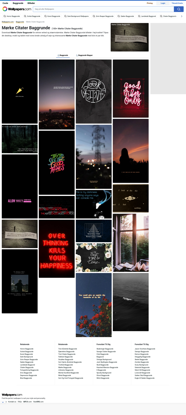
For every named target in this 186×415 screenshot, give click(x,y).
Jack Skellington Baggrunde (107, 362)
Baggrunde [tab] (63, 55)
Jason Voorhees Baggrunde (145, 349)
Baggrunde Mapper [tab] (84, 55)
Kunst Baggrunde (26, 354)
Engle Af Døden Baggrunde (145, 378)
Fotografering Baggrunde (29, 370)
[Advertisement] (168, 58)
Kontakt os (12, 402)
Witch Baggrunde (103, 378)
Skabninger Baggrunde (105, 349)
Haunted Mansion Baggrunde (107, 367)
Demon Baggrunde (142, 354)
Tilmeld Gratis (177, 3)
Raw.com (38, 402)
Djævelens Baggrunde (66, 351)
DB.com (27, 402)
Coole (5, 3)
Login (163, 3)
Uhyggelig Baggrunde (142, 357)
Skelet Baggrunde (141, 359)
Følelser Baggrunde (65, 357)
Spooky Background (104, 373)
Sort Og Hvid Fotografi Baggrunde (70, 378)
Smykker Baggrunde (65, 359)
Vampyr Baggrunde (142, 351)
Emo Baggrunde (26, 373)
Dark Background (26, 357)
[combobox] (103, 9)
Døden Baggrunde (26, 362)
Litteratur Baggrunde (66, 370)
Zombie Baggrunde (142, 362)
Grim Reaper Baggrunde (29, 359)
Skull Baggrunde (103, 365)
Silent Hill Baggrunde (142, 370)
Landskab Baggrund (27, 365)
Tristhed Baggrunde (65, 365)
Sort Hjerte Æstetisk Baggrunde (70, 362)
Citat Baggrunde (102, 354)
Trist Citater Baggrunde (66, 354)
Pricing (150, 3)
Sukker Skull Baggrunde (143, 375)
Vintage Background (104, 359)
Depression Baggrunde (28, 375)
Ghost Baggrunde (103, 375)
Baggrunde (18, 3)
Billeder (31, 3)
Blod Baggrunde (26, 378)
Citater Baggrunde (27, 367)
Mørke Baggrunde (64, 367)
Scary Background (141, 365)
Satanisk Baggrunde (142, 367)
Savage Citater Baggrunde (106, 351)
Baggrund (100, 357)
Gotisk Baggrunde (26, 351)
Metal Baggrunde (64, 375)
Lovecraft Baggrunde (142, 373)
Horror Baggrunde (26, 349)
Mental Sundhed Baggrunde (68, 373)
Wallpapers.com (8, 22)
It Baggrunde (101, 370)
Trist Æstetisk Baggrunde (67, 349)
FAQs (20, 402)
